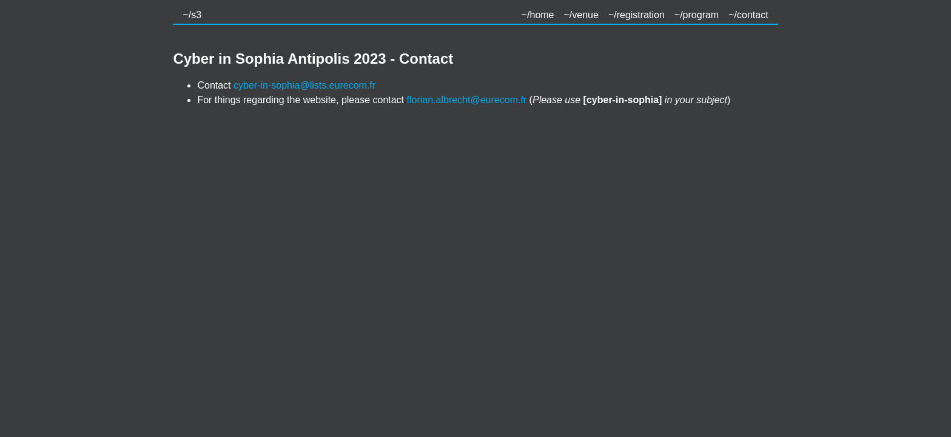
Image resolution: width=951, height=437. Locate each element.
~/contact (748, 15)
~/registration (636, 15)
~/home (538, 15)
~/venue (581, 15)
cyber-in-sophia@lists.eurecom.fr (304, 85)
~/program (696, 15)
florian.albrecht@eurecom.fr (467, 100)
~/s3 (192, 15)
